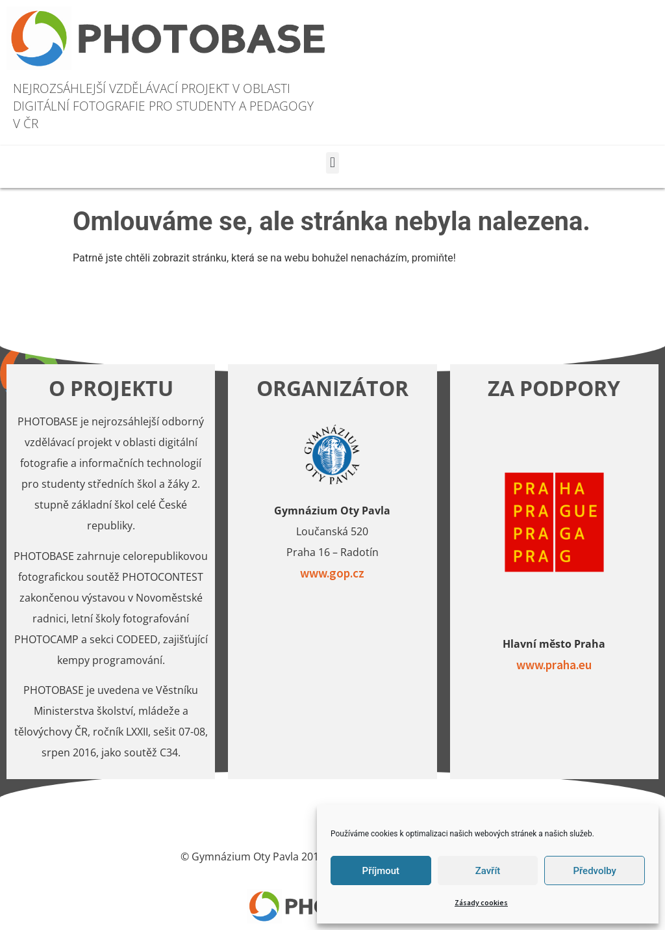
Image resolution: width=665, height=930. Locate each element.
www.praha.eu (554, 664)
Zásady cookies (481, 902)
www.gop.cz (332, 573)
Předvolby (594, 871)
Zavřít (488, 871)
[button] (332, 163)
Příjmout (380, 871)
